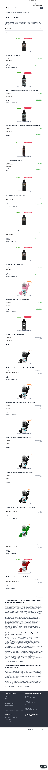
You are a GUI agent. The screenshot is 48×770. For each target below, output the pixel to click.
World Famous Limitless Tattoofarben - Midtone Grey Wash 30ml (20, 402)
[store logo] (10, 4)
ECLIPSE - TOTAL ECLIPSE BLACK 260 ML (15, 334)
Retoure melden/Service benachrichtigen (14, 710)
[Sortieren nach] (11, 29)
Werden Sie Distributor (10, 721)
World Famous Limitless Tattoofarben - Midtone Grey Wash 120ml (20, 367)
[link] (18, 596)
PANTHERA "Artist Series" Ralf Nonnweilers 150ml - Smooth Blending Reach (23, 125)
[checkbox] (38, 28)
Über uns (7, 707)
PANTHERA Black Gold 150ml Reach (14, 160)
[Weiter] (29, 596)
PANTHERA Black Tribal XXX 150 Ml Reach (15, 264)
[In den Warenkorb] (38, 65)
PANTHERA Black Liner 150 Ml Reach (14, 55)
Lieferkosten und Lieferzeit (11, 717)
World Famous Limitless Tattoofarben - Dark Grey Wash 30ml (19, 472)
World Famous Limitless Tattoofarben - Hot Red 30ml (17, 576)
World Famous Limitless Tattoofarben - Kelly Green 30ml (18, 542)
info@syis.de (28, 706)
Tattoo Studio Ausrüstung (16, 12)
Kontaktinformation (9, 705)
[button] (43, 766)
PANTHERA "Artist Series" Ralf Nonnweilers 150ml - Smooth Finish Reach (22, 90)
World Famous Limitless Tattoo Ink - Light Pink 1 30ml (17, 299)
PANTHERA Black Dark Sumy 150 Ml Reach (15, 230)
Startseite (8, 12)
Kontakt (40, 0)
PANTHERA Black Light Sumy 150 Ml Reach (15, 195)
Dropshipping (8, 719)
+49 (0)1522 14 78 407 (33, 0)
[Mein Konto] (35, 4)
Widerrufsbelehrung (9, 703)
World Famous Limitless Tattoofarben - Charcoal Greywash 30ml (20, 507)
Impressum (7, 701)
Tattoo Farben (26, 12)
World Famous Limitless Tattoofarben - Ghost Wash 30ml (18, 437)
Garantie (7, 696)
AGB (6, 698)
